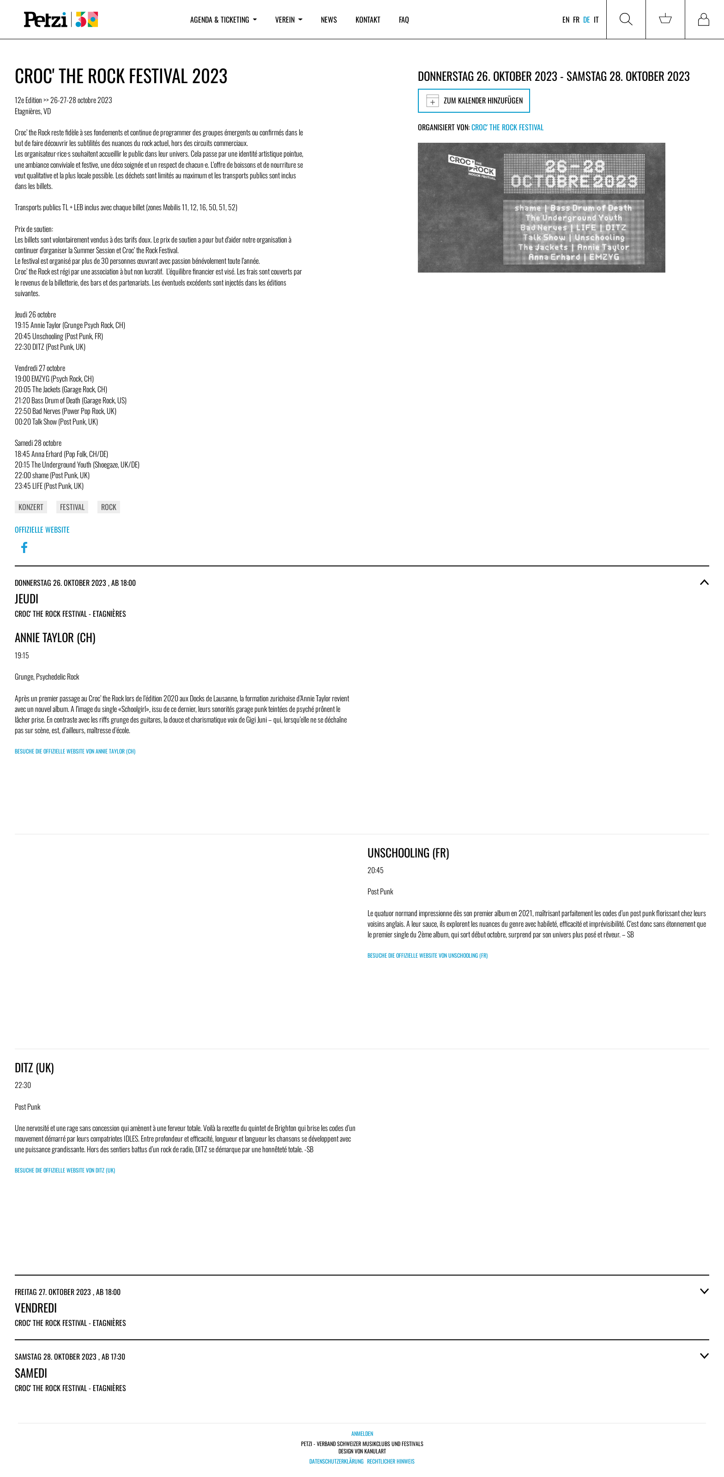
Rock (108, 506)
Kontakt (368, 19)
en (565, 19)
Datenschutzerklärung (336, 1461)
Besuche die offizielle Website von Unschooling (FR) (428, 955)
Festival (72, 506)
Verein (288, 19)
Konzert (30, 506)
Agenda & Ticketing (223, 19)
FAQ (404, 19)
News (329, 19)
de (586, 19)
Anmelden (362, 1433)
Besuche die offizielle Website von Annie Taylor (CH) (75, 751)
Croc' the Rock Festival (507, 127)
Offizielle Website (42, 529)
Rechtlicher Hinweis (391, 1461)
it (596, 19)
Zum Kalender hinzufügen (474, 100)
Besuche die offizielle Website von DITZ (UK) (65, 1170)
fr (576, 19)
